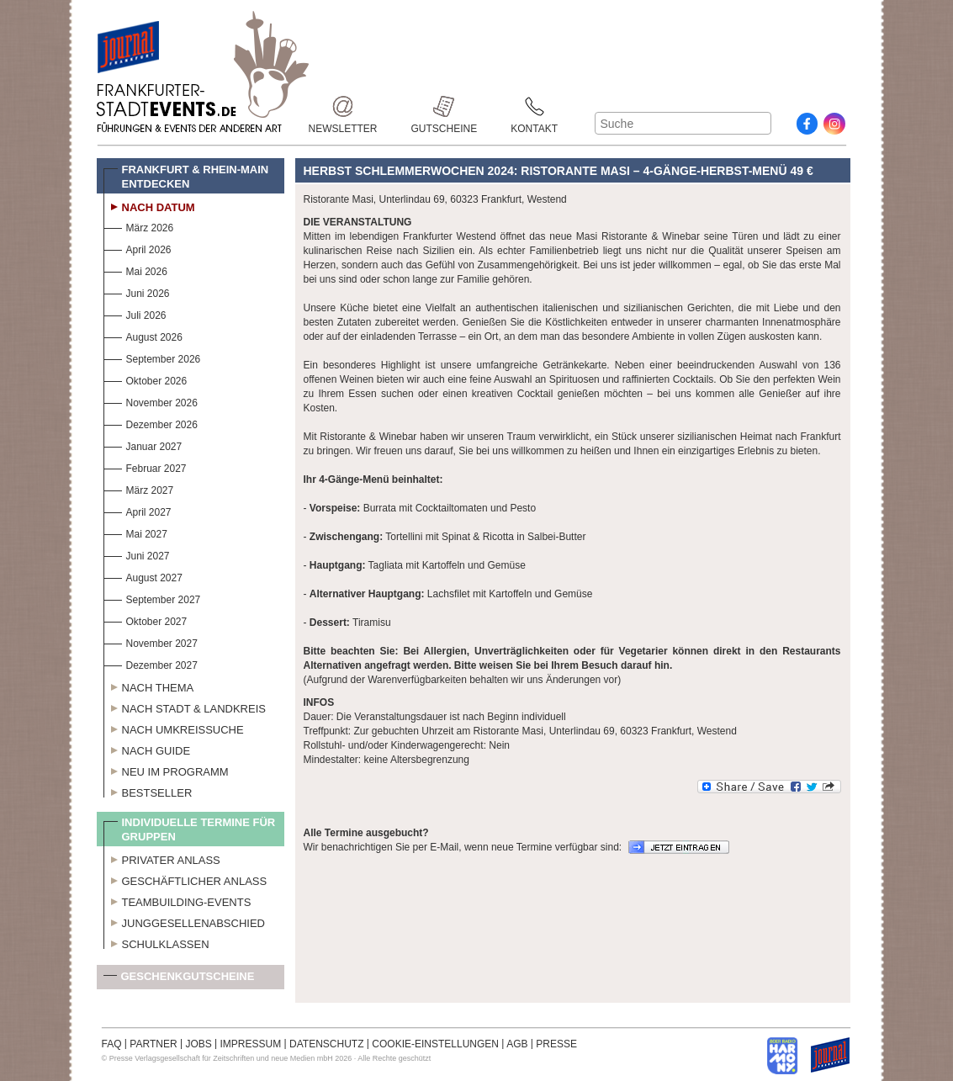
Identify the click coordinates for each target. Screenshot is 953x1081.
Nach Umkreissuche (173, 727)
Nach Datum (149, 205)
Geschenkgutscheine (179, 979)
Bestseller (148, 790)
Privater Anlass (161, 858)
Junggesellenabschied (184, 921)
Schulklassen (156, 942)
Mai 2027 (135, 532)
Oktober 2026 (145, 379)
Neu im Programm (166, 769)
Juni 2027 (136, 554)
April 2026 (137, 248)
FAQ (112, 1044)
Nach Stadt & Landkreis (184, 706)
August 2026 (143, 335)
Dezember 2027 (150, 663)
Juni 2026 (136, 291)
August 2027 (143, 576)
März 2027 (138, 488)
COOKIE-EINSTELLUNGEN (435, 1044)
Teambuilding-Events (177, 900)
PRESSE (556, 1044)
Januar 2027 (143, 445)
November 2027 (150, 641)
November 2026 (150, 401)
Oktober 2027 (145, 620)
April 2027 (137, 510)
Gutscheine (444, 106)
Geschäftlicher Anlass (185, 879)
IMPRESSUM (251, 1044)
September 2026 (152, 357)
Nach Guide (147, 748)
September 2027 (152, 598)
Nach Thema (148, 685)
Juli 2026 (135, 313)
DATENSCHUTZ (326, 1044)
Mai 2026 (135, 270)
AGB (516, 1044)
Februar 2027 (145, 466)
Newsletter (343, 106)
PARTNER (153, 1044)
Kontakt (534, 106)
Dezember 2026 (150, 423)
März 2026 (138, 226)
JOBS (198, 1044)
